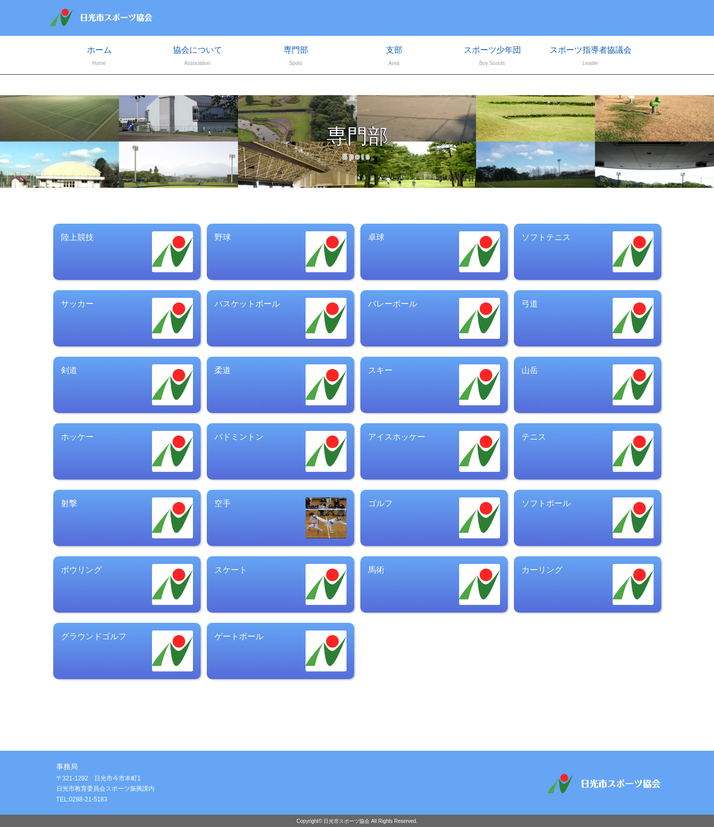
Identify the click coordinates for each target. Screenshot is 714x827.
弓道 (588, 318)
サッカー (127, 318)
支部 (394, 57)
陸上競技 (127, 251)
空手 (280, 517)
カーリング (588, 584)
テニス (588, 451)
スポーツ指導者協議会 (591, 57)
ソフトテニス (588, 251)
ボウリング (127, 584)
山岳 (588, 384)
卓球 (434, 251)
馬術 (434, 584)
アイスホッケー (434, 451)
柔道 (280, 384)
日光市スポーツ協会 (346, 821)
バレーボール (434, 318)
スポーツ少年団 (492, 57)
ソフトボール (588, 517)
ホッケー (127, 451)
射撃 (127, 517)
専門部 (296, 57)
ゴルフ (434, 517)
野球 (280, 251)
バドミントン (280, 451)
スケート (280, 584)
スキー (434, 384)
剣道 (127, 384)
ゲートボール (280, 650)
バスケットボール (280, 318)
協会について (197, 57)
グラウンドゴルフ (127, 650)
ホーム (99, 57)
